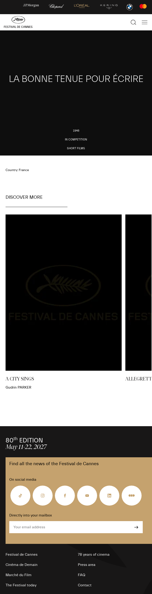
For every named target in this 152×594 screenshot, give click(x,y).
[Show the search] (133, 22)
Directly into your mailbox (30, 515)
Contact (85, 585)
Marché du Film (19, 575)
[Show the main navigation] (144, 22)
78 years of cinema (94, 554)
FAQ (81, 575)
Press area (86, 565)
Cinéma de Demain (22, 565)
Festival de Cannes (22, 554)
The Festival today (21, 585)
